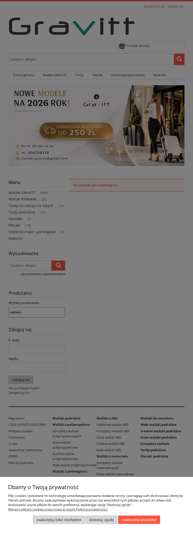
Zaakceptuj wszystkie (139, 520)
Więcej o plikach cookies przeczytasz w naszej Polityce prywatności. (58, 509)
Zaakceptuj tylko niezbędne (58, 520)
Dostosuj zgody (101, 520)
